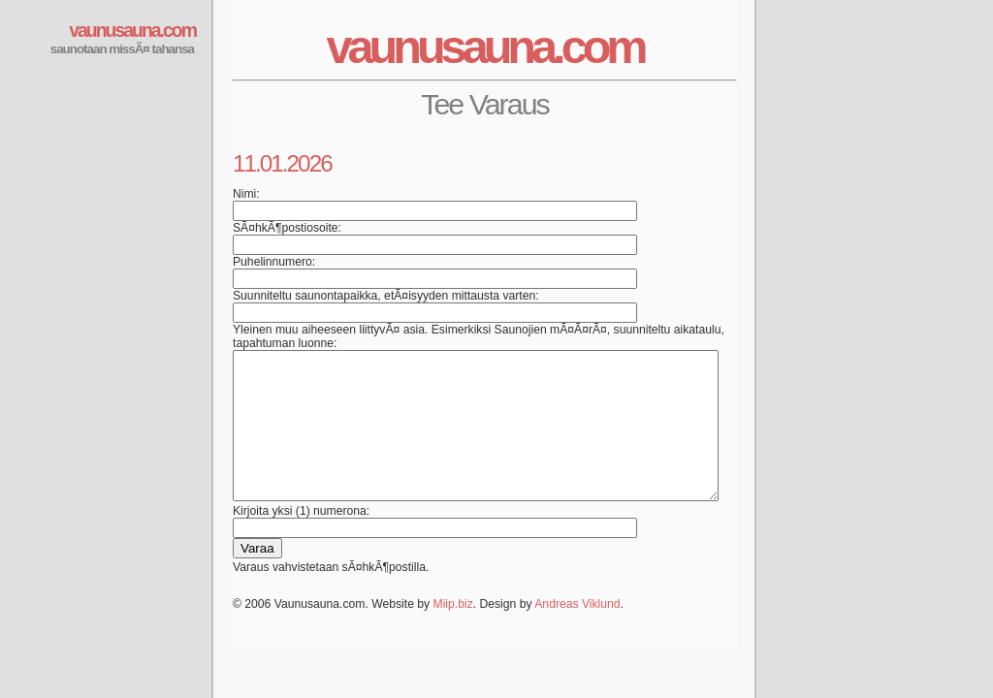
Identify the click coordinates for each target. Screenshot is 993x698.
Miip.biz (453, 633)
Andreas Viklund (577, 633)
